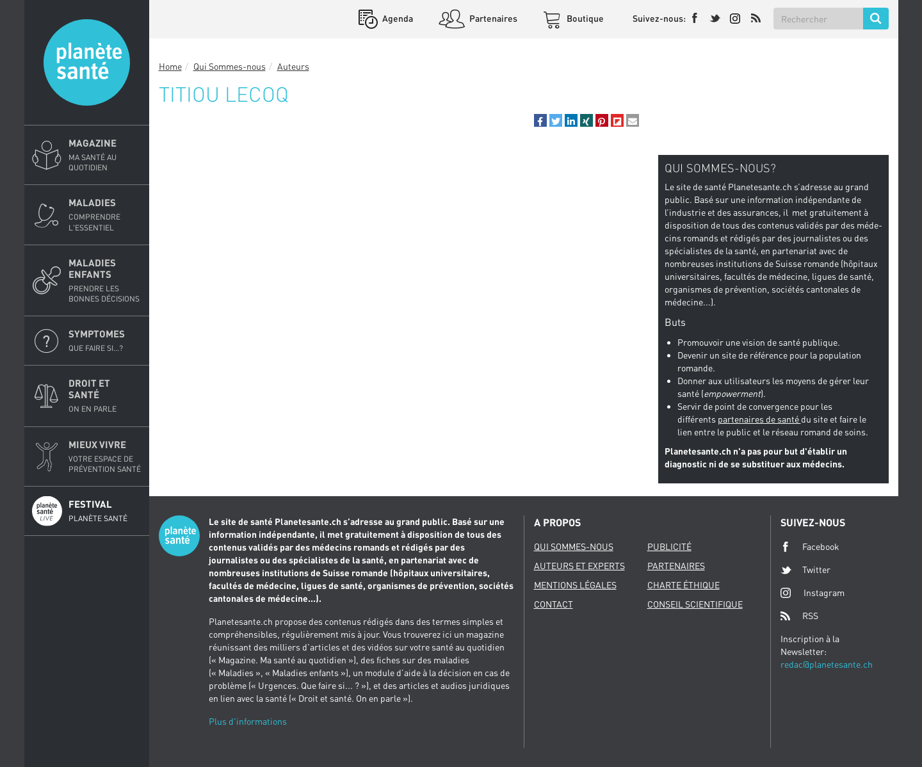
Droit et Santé (105, 395)
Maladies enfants (105, 280)
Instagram (812, 592)
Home (170, 66)
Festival (105, 511)
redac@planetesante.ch (826, 664)
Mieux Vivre (105, 456)
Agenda (396, 18)
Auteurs (293, 66)
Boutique (584, 18)
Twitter (805, 569)
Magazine (105, 155)
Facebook (809, 546)
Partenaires (492, 18)
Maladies (105, 214)
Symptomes (105, 340)
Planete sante (87, 62)
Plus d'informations (248, 721)
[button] (540, 120)
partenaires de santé (759, 419)
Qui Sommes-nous (229, 66)
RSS (799, 616)
